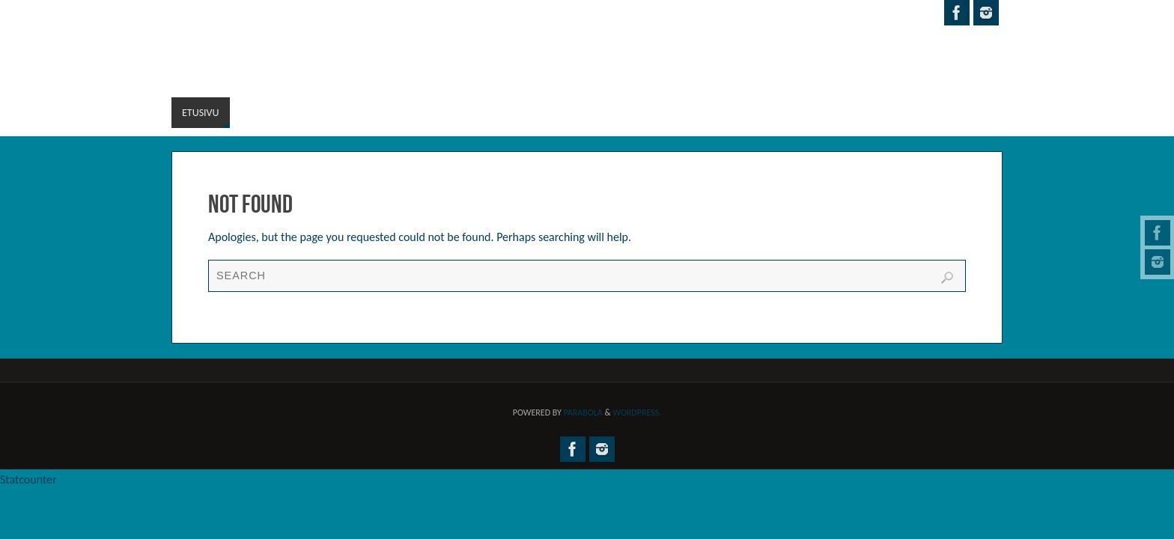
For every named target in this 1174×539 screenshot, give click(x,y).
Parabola (583, 412)
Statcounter (28, 479)
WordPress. (636, 412)
